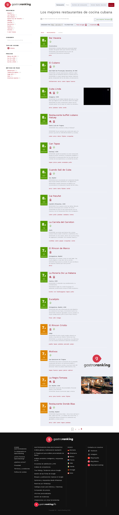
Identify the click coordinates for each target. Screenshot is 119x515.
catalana (66, 214)
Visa (8, 76)
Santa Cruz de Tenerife (14, 18)
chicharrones (53, 81)
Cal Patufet (55, 196)
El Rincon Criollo (58, 325)
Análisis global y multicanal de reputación (47, 450)
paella (51, 344)
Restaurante (60, 5)
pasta (59, 162)
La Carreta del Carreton (61, 222)
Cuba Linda (55, 89)
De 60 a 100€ (11, 62)
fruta (50, 318)
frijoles (64, 136)
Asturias (9, 22)
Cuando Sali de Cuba (60, 169)
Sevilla (9, 26)
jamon (65, 370)
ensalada (65, 162)
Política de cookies (20, 472)
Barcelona (10, 24)
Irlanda (71, 466)
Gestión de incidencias (41, 497)
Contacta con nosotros (95, 447)
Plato (67, 5)
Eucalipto (54, 299)
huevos (73, 81)
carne (63, 81)
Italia (70, 463)
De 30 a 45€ (11, 60)
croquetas (70, 136)
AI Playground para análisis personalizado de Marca (49, 454)
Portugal (71, 470)
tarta (60, 107)
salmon (70, 370)
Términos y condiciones (22, 469)
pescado (66, 344)
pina (50, 55)
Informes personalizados (42, 493)
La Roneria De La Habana (62, 273)
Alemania (72, 450)
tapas (68, 81)
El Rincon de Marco (59, 248)
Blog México (93, 461)
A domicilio (94, 25)
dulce (59, 136)
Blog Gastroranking (95, 465)
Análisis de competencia (42, 467)
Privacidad (17, 465)
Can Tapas (54, 143)
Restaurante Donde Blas (62, 404)
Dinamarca (72, 453)
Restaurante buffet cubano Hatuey (63, 116)
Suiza (70, 473)
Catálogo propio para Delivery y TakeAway (48, 487)
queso (60, 370)
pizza (55, 162)
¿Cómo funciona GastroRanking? (19, 458)
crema (71, 214)
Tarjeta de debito (12, 72)
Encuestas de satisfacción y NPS (45, 464)
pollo (70, 162)
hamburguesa (61, 291)
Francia (71, 460)
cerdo (64, 107)
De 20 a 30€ (11, 58)
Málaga (9, 20)
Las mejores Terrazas (104, 20)
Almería (9, 29)
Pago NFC (10, 74)
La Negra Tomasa (58, 377)
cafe (54, 318)
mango (59, 318)
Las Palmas (11, 15)
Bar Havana (55, 38)
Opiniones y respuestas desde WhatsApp (48, 480)
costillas (51, 241)
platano (55, 107)
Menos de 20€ (11, 56)
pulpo (72, 344)
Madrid (9, 13)
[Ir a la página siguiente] (82, 429)
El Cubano (54, 62)
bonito (51, 291)
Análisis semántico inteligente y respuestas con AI (48, 459)
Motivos (53, 351)
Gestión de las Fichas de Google (45, 474)
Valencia (9, 28)
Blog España (93, 458)
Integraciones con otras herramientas (46, 500)
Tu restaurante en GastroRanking (20, 452)
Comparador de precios (42, 490)
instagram (92, 454)
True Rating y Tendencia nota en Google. (47, 470)
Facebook (92, 451)
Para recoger (81, 25)
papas (61, 241)
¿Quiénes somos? (20, 462)
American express (12, 78)
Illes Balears (11, 16)
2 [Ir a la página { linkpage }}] (75, 429)
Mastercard (10, 70)
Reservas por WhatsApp (42, 483)
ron (55, 291)
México (71, 457)
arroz (59, 81)
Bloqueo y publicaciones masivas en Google (48, 477)
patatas (59, 214)
